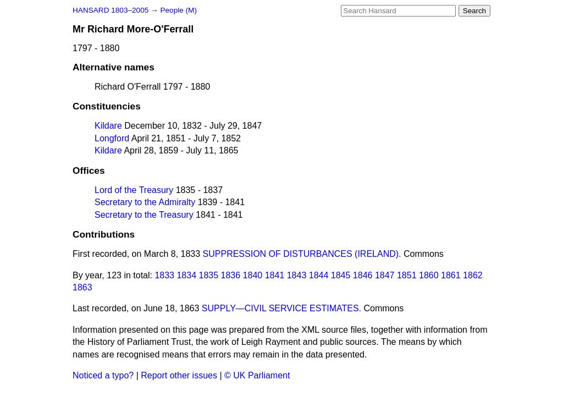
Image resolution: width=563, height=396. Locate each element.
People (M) (178, 10)
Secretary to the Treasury (144, 214)
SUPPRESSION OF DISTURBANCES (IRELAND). (302, 253)
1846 (363, 275)
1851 (407, 275)
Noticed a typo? (103, 375)
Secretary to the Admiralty (145, 202)
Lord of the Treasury (134, 190)
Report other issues (179, 375)
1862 (473, 275)
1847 (385, 275)
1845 (341, 275)
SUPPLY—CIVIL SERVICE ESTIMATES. (281, 308)
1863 (82, 287)
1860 (429, 275)
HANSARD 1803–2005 (110, 10)
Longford (112, 138)
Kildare (108, 125)
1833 (164, 275)
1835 (209, 275)
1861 (451, 275)
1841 (275, 275)
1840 (253, 275)
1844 (319, 275)
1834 (186, 275)
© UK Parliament (257, 375)
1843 (297, 275)
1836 (231, 275)
